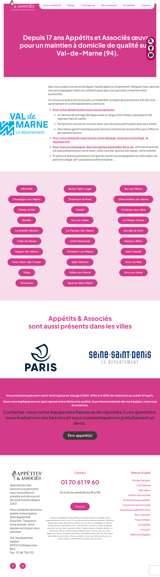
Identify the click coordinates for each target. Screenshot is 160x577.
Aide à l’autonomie (139, 495)
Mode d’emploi (141, 480)
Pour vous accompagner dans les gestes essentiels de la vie (93, 147)
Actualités (144, 524)
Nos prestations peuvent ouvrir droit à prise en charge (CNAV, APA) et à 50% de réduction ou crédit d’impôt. (80, 395)
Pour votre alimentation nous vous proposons (84, 109)
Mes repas (144, 490)
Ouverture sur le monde (136, 505)
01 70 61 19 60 (80, 482)
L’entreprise (143, 485)
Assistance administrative (135, 509)
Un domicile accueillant (136, 500)
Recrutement (142, 514)
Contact (145, 529)
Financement (142, 519)
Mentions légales (140, 534)
